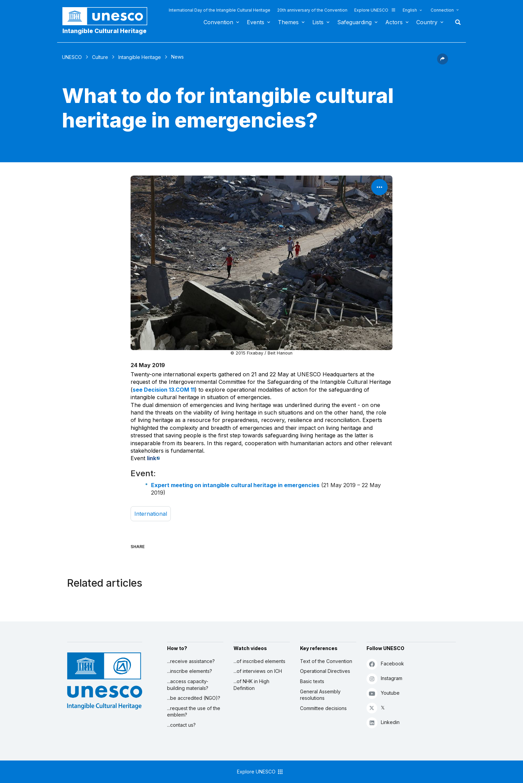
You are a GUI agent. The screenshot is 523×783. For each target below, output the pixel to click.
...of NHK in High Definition (251, 684)
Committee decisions (323, 708)
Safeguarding (354, 22)
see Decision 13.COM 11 (164, 389)
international (150, 513)
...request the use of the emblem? (193, 711)
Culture (100, 57)
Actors (394, 22)
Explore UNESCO (375, 10)
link (151, 458)
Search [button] (456, 22)
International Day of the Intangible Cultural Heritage (219, 10)
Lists (318, 22)
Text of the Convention (326, 661)
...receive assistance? (191, 661)
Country (426, 22)
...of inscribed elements (259, 661)
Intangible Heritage (139, 57)
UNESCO (72, 57)
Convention (218, 22)
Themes (288, 22)
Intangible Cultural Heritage (104, 30)
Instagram (384, 678)
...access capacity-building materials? (187, 684)
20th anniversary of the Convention (312, 10)
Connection (442, 10)
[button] (442, 62)
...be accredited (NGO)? (193, 698)
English (410, 10)
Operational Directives (325, 671)
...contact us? (181, 725)
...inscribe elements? (189, 671)
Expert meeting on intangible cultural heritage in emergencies (235, 485)
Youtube (383, 693)
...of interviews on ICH (258, 671)
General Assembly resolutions (320, 695)
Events (255, 22)
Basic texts (312, 681)
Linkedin (383, 722)
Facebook (385, 664)
